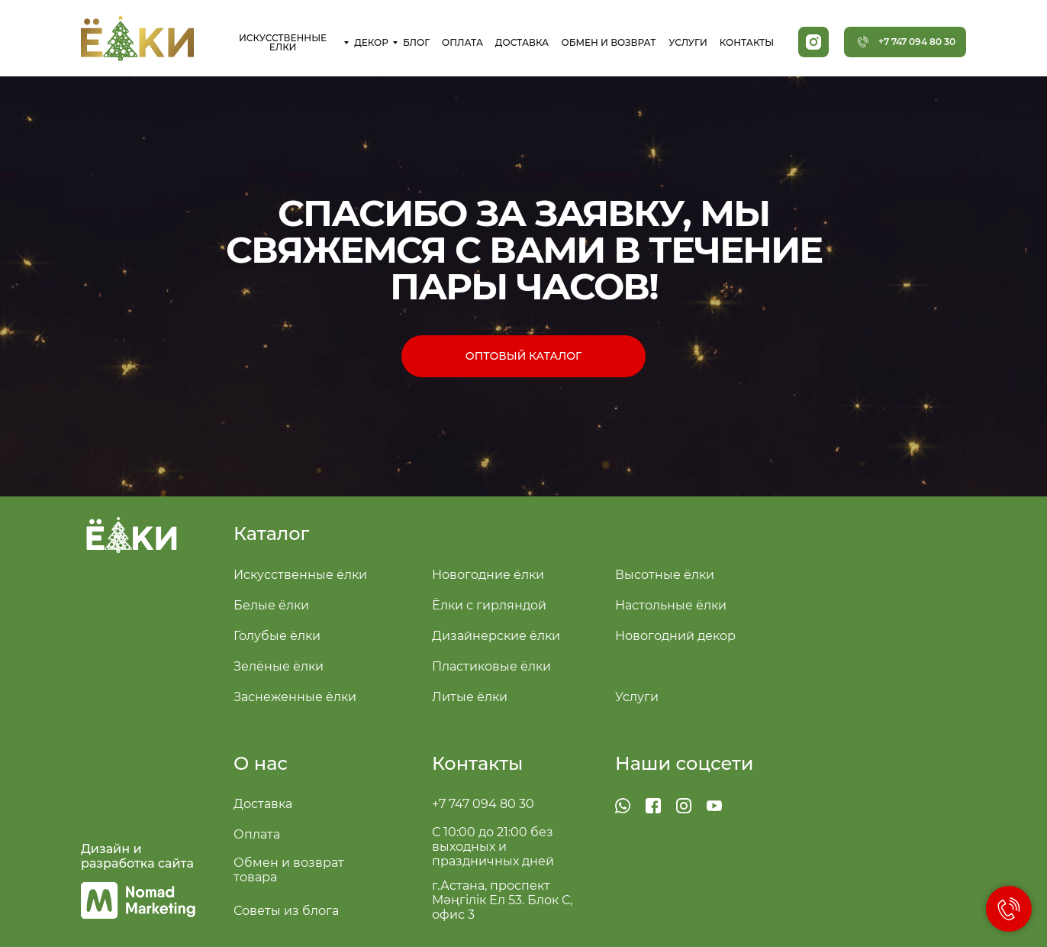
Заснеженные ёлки (295, 697)
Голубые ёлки (277, 636)
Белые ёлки (271, 605)
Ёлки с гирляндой (489, 605)
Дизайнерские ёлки (496, 636)
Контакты (477, 763)
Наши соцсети (684, 763)
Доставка (263, 804)
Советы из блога (286, 910)
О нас (261, 763)
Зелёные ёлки (279, 666)
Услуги (637, 697)
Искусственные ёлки (300, 574)
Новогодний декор (675, 636)
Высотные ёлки (664, 574)
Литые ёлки (469, 697)
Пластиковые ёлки (491, 666)
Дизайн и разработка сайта (137, 856)
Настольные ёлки (670, 605)
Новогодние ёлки (488, 574)
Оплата (257, 834)
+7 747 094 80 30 (483, 804)
